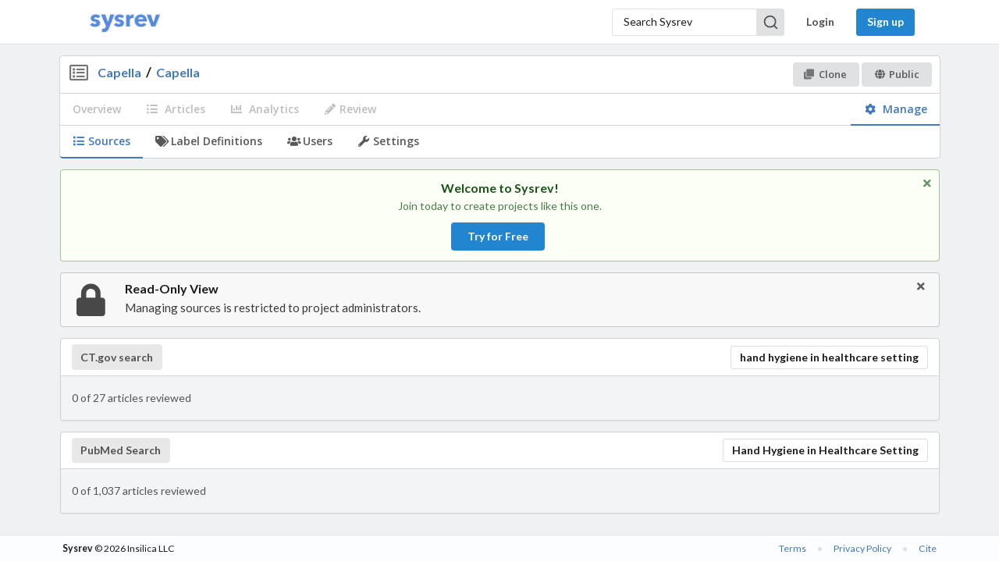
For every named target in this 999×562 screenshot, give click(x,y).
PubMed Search (120, 450)
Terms (792, 548)
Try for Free (498, 236)
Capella (119, 72)
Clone (825, 74)
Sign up (885, 21)
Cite (928, 548)
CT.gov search (116, 357)
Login (820, 21)
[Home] (124, 22)
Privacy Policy (862, 548)
